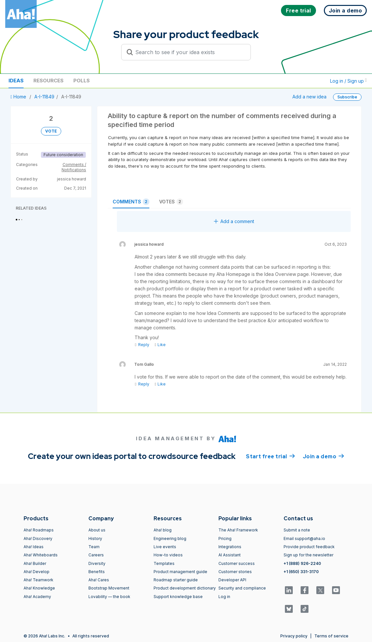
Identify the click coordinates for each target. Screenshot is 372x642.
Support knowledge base (178, 596)
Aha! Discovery (38, 538)
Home (19, 96)
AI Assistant (229, 554)
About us (96, 530)
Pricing (225, 538)
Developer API (232, 579)
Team (94, 546)
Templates (164, 563)
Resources (48, 80)
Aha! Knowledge (39, 588)
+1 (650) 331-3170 (301, 571)
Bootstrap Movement (108, 588)
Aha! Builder (35, 563)
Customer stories (235, 571)
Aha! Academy (37, 596)
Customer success (236, 563)
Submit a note (297, 530)
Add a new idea (309, 96)
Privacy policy (293, 635)
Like (160, 344)
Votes (171, 201)
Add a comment (234, 221)
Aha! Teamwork (38, 579)
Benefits (96, 571)
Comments (131, 201)
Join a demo (323, 456)
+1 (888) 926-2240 (302, 563)
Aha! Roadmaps (39, 530)
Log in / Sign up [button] (348, 81)
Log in (224, 596)
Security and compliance (242, 588)
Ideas (16, 80)
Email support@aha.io (304, 538)
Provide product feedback (309, 546)
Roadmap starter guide (176, 579)
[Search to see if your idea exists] (189, 52)
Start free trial (270, 456)
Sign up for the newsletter (308, 554)
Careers (96, 554)
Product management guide (180, 571)
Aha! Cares (98, 579)
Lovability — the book (109, 596)
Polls (81, 80)
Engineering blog (170, 538)
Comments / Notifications (74, 167)
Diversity (96, 563)
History (95, 538)
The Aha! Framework (238, 530)
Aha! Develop (36, 571)
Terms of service (331, 635)
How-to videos (168, 554)
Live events (165, 546)
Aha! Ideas (34, 546)
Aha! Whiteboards (41, 554)
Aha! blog (163, 530)
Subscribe (347, 96)
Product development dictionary (185, 588)
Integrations (229, 546)
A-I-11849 (44, 96)
